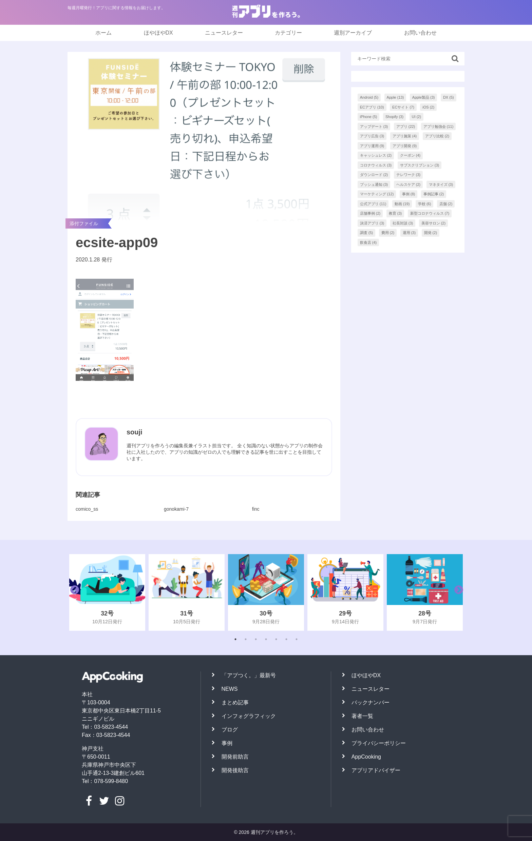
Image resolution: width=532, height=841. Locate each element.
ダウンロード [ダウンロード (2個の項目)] (374, 175)
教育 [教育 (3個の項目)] (395, 213)
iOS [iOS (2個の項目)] (428, 107)
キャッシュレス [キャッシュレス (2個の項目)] (376, 155)
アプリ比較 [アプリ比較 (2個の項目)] (437, 136)
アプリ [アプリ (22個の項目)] (405, 126)
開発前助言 (235, 757)
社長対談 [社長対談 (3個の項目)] (403, 223)
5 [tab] (276, 639)
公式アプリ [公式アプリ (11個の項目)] (373, 204)
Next (457, 592)
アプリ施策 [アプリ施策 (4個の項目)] (405, 136)
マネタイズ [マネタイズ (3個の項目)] (441, 184)
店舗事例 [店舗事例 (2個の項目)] (370, 213)
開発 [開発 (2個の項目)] (430, 233)
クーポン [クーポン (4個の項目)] (410, 155)
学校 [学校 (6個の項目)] (424, 204)
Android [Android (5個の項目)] (369, 97)
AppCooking (366, 757)
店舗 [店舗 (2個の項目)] (446, 204)
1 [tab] (235, 639)
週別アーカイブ (353, 33)
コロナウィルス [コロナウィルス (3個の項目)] (376, 165)
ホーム (103, 33)
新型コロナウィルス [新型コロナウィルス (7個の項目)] (430, 213)
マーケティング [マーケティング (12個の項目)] (377, 194)
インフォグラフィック (249, 716)
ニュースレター (224, 33)
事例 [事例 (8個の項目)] (408, 194)
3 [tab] (255, 639)
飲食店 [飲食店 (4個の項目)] (368, 242)
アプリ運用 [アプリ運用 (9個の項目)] (372, 146)
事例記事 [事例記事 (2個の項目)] (433, 194)
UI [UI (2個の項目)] (416, 117)
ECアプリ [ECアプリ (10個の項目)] (372, 107)
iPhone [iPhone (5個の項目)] (368, 117)
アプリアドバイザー (376, 770)
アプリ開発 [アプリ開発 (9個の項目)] (405, 146)
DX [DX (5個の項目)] (448, 97)
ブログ (230, 729)
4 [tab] (266, 639)
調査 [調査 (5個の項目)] (366, 233)
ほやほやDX (158, 33)
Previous (73, 592)
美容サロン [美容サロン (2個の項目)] (433, 223)
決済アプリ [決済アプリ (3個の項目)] (372, 223)
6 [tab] (286, 639)
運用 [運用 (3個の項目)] (409, 233)
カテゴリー (288, 33)
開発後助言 (235, 770)
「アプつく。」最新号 (249, 675)
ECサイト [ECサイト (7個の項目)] (403, 107)
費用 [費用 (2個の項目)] (388, 233)
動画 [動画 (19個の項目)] (402, 204)
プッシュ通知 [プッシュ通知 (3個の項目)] (374, 184)
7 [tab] (296, 639)
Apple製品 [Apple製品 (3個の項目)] (423, 97)
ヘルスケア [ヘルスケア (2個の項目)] (408, 184)
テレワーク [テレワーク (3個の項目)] (408, 175)
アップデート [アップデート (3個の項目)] (374, 126)
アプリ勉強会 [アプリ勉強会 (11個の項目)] (438, 126)
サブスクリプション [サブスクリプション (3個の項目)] (419, 165)
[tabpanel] (107, 592)
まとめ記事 (235, 702)
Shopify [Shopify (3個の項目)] (394, 117)
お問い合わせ (420, 33)
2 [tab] (245, 639)
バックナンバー (371, 702)
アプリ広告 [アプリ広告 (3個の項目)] (372, 136)
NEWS (230, 689)
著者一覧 (362, 716)
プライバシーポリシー (379, 743)
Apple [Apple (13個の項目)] (395, 97)
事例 (227, 743)
